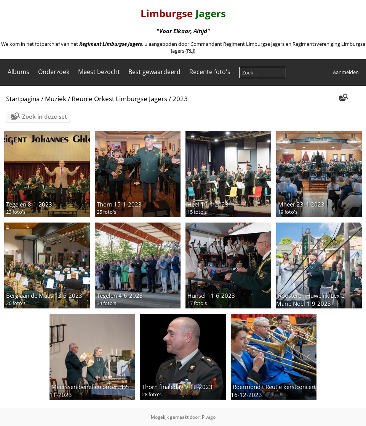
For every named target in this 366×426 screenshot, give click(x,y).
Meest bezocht (99, 72)
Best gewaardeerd (154, 72)
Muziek (55, 98)
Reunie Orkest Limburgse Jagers (119, 98)
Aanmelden (346, 72)
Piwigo (209, 417)
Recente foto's (209, 72)
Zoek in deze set (44, 116)
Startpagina (23, 98)
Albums (18, 72)
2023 (180, 98)
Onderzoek (53, 72)
